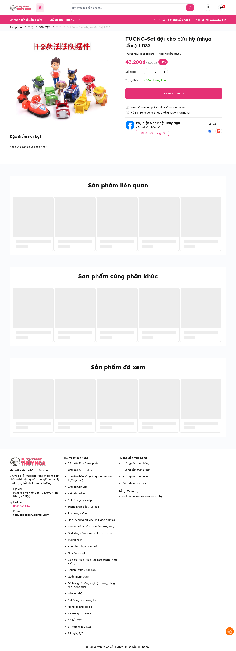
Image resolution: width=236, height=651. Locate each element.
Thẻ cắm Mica (76, 493)
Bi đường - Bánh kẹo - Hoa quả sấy (90, 533)
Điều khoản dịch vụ (134, 483)
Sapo (145, 647)
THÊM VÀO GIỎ (173, 93)
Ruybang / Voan (78, 513)
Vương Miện (75, 539)
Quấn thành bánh (78, 576)
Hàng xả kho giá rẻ (80, 606)
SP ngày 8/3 (75, 633)
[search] (190, 7)
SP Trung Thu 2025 (79, 613)
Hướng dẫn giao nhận (135, 476)
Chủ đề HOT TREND (80, 470)
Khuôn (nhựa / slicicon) (82, 570)
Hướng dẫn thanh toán (136, 470)
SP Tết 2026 (75, 620)
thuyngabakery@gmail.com (31, 514)
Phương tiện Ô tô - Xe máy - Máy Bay (91, 526)
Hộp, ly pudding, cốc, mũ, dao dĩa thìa (91, 520)
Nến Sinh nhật (76, 553)
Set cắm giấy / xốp (80, 500)
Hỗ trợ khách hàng (76, 458)
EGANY (118, 647)
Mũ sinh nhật (75, 593)
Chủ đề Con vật (77, 486)
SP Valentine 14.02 (79, 626)
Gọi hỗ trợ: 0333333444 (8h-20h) (142, 496)
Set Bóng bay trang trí (82, 600)
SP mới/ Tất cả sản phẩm (83, 463)
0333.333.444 (21, 506)
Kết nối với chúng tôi (152, 133)
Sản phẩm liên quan (118, 185)
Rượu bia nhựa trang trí (82, 546)
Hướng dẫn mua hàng (133, 458)
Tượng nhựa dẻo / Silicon (83, 506)
